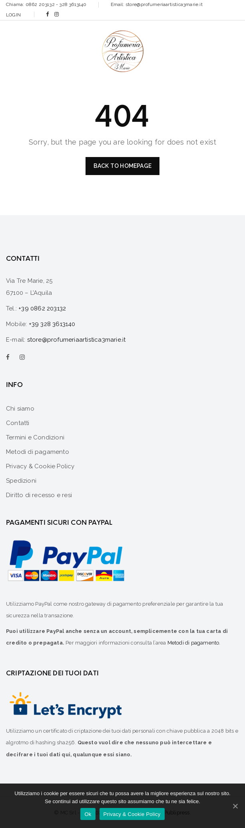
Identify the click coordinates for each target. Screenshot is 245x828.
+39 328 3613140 (52, 324)
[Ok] (235, 806)
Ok (87, 814)
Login (13, 15)
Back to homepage (122, 166)
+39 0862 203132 (42, 308)
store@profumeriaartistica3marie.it (76, 339)
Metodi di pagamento (193, 643)
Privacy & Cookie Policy (132, 814)
